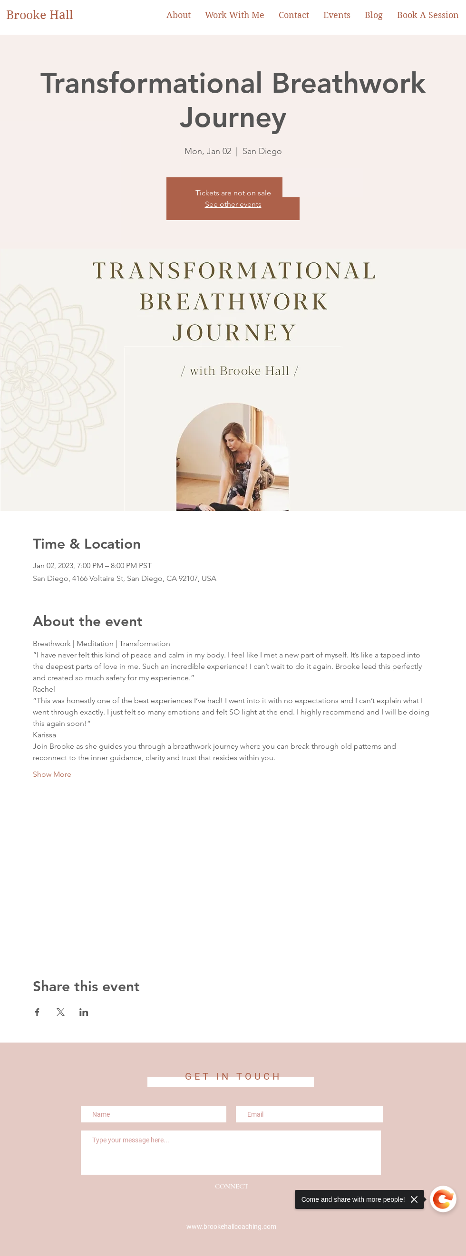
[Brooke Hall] (45, 15)
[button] (235, 15)
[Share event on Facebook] (37, 1012)
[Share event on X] (60, 1012)
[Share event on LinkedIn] (83, 1012)
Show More (52, 774)
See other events (233, 204)
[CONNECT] (231, 1186)
